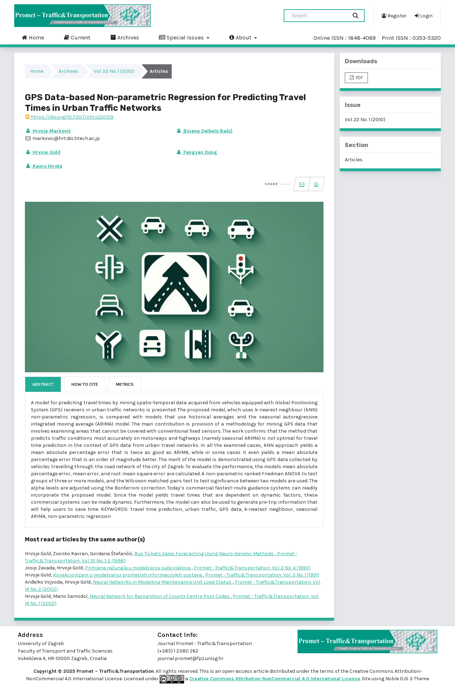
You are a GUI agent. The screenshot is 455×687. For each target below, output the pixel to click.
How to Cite (84, 384)
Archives (124, 37)
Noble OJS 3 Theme (406, 679)
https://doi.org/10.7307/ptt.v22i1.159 (69, 117)
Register (394, 15)
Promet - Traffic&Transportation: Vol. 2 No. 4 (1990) (252, 568)
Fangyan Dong (196, 152)
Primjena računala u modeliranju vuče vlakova (138, 568)
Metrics (125, 384)
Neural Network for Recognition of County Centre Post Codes (160, 596)
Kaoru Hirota (43, 166)
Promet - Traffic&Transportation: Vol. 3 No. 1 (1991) (262, 575)
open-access (237, 671)
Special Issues (182, 37)
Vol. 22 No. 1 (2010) (114, 71)
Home (33, 37)
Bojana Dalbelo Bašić (204, 131)
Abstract (43, 384)
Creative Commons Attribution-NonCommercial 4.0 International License (274, 679)
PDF (359, 77)
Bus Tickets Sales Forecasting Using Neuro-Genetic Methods (204, 554)
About (241, 37)
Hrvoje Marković (48, 131)
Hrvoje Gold (42, 152)
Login (424, 15)
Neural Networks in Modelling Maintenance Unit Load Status (162, 582)
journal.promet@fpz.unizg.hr (190, 658)
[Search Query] (318, 15)
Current (77, 37)
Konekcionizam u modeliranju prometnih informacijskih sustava (128, 575)
